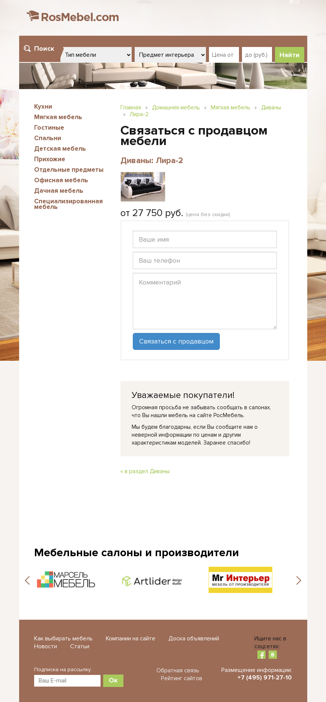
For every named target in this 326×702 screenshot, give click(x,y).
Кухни (43, 106)
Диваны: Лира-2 (151, 161)
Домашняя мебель (176, 107)
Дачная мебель (58, 191)
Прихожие (49, 159)
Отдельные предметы (69, 170)
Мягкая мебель (58, 117)
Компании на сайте (130, 638)
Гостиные (49, 128)
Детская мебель (60, 149)
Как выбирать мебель (63, 638)
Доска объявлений (193, 638)
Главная (130, 107)
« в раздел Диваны (145, 471)
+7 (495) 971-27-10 (264, 677)
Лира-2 (139, 114)
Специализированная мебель (68, 204)
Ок (113, 680)
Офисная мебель (61, 180)
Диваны (271, 107)
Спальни (47, 138)
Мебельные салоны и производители (136, 553)
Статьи (79, 646)
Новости (45, 646)
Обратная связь (177, 670)
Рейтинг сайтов (181, 678)
